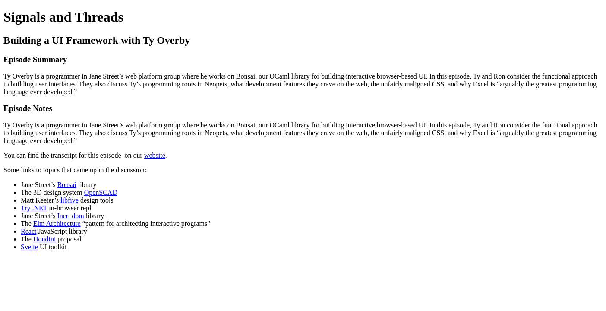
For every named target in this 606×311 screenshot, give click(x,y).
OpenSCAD (100, 192)
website (154, 155)
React (28, 231)
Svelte (29, 247)
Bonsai (66, 184)
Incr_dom (70, 215)
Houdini (44, 239)
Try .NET (34, 208)
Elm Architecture (57, 223)
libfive (69, 200)
